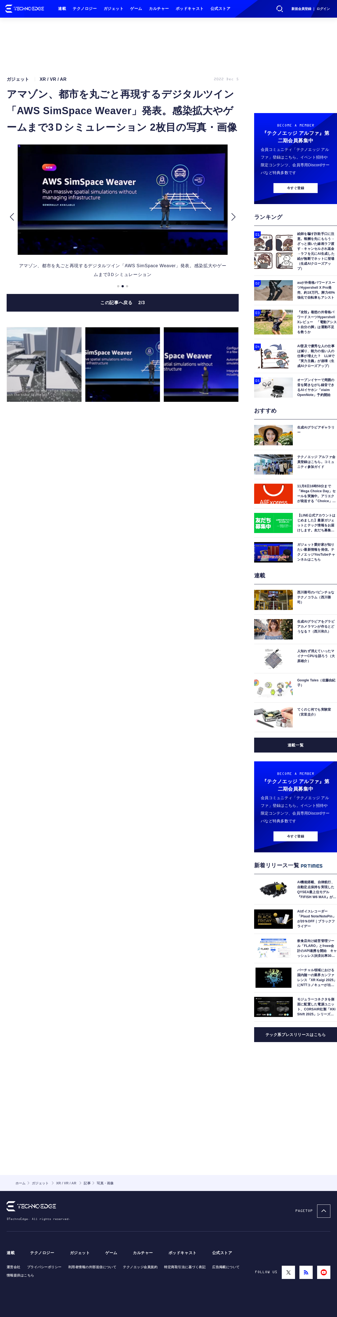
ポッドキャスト (190, 9)
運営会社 (13, 1267)
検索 (279, 8)
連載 (62, 9)
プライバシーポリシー (44, 1267)
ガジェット (114, 9)
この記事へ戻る (122, 302)
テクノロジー (85, 9)
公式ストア (220, 9)
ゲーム (136, 9)
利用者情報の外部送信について (92, 1267)
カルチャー (159, 9)
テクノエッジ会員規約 (140, 1267)
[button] (11, 217)
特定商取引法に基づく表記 (185, 1267)
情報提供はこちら (20, 1275)
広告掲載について (226, 1267)
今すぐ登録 (295, 188)
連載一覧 (296, 745)
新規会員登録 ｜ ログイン (310, 9)
